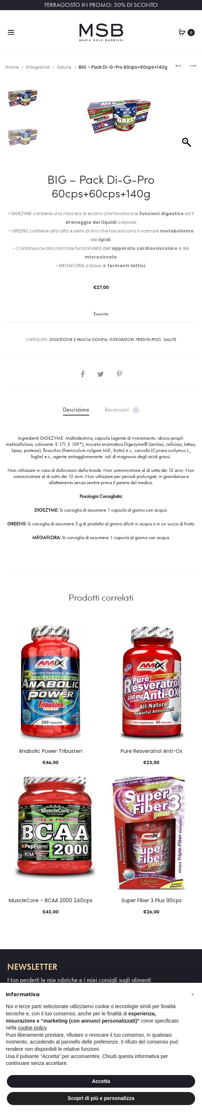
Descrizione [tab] (76, 409)
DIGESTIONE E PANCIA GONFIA (78, 339)
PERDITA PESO (148, 339)
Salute (64, 67)
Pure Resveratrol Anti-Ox (151, 751)
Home (12, 67)
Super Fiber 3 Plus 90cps (151, 900)
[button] (192, 994)
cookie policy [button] (32, 1028)
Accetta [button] (101, 1081)
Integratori (38, 67)
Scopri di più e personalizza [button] (101, 1098)
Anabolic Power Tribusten (50, 751)
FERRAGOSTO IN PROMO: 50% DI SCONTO (101, 5)
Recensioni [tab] (122, 410)
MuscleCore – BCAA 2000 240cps (51, 900)
